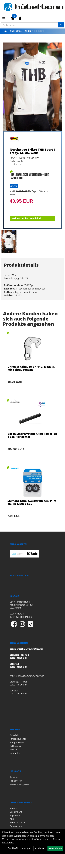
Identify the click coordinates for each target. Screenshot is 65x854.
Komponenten (17, 742)
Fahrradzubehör (18, 738)
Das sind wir (16, 811)
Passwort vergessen (20, 784)
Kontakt (13, 808)
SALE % (13, 749)
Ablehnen (39, 848)
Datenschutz (16, 826)
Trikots (27, 31)
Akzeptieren (55, 848)
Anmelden (15, 777)
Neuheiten (15, 753)
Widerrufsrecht (17, 822)
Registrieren (16, 780)
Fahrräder (15, 735)
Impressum (15, 815)
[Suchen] (61, 24)
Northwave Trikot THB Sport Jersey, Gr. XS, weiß (32, 151)
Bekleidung (15, 31)
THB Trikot (39, 31)
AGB (12, 818)
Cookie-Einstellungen (19, 848)
